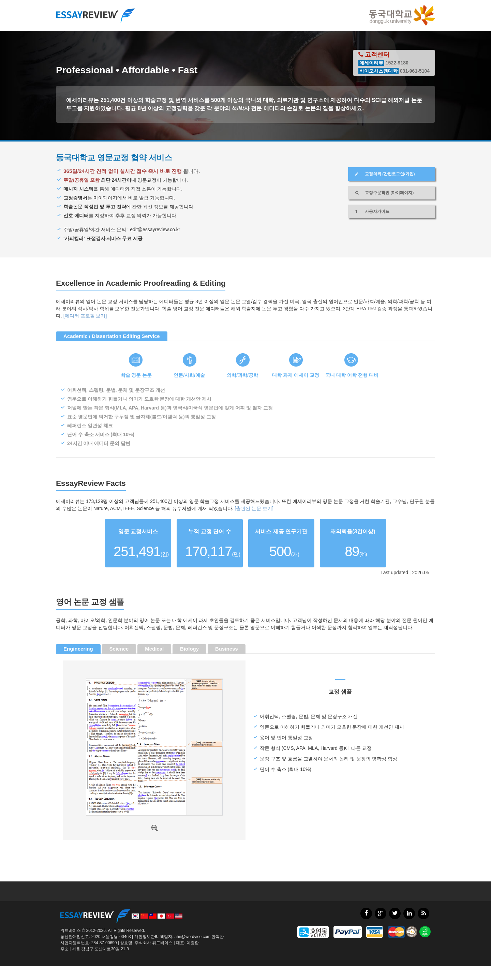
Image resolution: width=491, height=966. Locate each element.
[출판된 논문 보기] (254, 508)
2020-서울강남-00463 (111, 936)
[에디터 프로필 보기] (85, 315)
